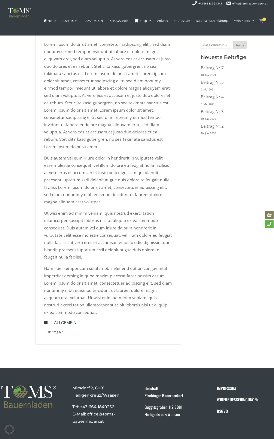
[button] (9, 429)
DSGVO (222, 411)
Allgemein (65, 322)
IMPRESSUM (226, 388)
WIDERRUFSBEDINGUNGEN (237, 399)
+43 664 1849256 (97, 406)
